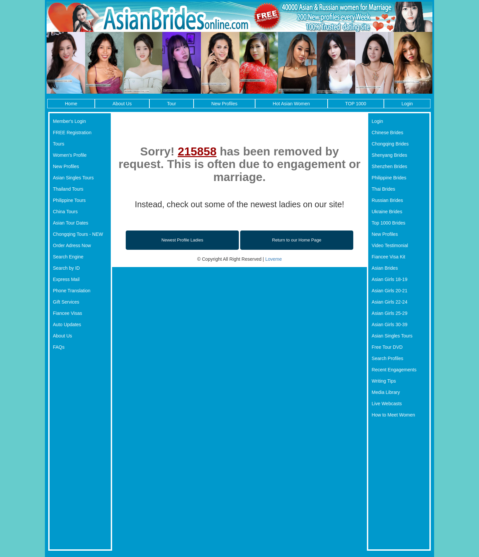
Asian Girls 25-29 (389, 313)
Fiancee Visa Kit (388, 256)
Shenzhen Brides (389, 166)
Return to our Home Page (296, 239)
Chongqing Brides (390, 143)
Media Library (386, 392)
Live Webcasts (387, 403)
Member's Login (69, 121)
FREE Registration (72, 132)
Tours (58, 143)
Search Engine (68, 256)
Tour (171, 103)
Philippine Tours (69, 200)
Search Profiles (387, 358)
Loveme (273, 259)
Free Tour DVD (387, 347)
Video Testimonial (390, 245)
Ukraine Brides (387, 211)
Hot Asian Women (291, 103)
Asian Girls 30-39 (389, 324)
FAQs (59, 347)
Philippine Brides (389, 177)
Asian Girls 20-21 (389, 290)
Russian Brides (387, 200)
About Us (122, 103)
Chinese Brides (387, 132)
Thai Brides (383, 189)
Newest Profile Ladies (182, 239)
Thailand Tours (68, 189)
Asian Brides (385, 268)
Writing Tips (384, 381)
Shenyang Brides (389, 155)
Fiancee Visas (67, 313)
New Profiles (224, 103)
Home (71, 103)
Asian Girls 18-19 (389, 279)
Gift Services (66, 302)
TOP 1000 (355, 103)
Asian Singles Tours (73, 177)
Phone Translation (71, 290)
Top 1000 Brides (388, 223)
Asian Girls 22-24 (389, 302)
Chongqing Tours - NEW (78, 234)
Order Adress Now (72, 245)
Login (407, 103)
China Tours (65, 211)
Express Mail (66, 279)
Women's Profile (69, 155)
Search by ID (66, 268)
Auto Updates (67, 324)
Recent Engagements (394, 369)
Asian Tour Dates (70, 223)
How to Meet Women (393, 415)
